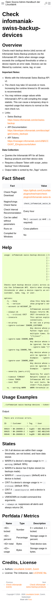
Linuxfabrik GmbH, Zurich (26, 569)
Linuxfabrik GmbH (32, 594)
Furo (30, 600)
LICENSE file (39, 573)
